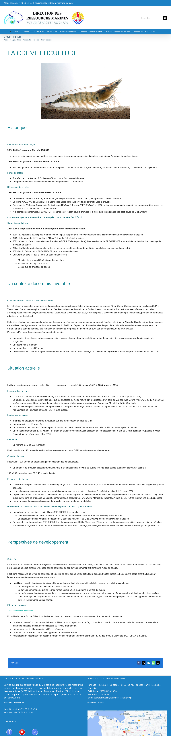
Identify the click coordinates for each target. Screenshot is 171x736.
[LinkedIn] (148, 662)
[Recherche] (165, 18)
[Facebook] (139, 662)
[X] (143, 662)
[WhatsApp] (153, 662)
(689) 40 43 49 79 (100, 694)
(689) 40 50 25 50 (108, 691)
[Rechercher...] (151, 18)
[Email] (158, 662)
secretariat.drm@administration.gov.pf (54, 2)
